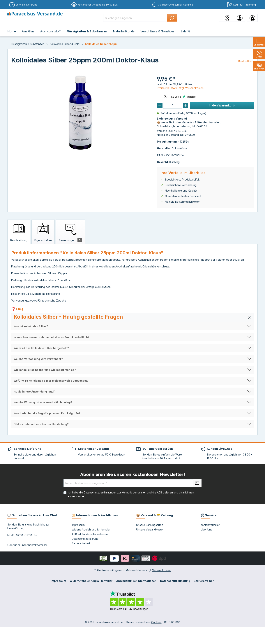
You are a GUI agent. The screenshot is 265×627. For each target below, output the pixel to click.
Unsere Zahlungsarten (149, 524)
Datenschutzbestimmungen (100, 492)
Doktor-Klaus (246, 61)
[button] (132, 317)
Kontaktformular (37, 545)
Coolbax (156, 622)
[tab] (18, 232)
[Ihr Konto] (240, 18)
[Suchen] (172, 18)
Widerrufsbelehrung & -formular (91, 529)
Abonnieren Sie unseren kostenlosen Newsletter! (132, 474)
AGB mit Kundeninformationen (90, 534)
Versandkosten (161, 570)
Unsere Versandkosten (150, 529)
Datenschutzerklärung (85, 538)
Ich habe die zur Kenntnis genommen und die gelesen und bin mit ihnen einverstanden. (131, 494)
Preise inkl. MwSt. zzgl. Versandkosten (180, 88)
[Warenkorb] (252, 18)
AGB (159, 492)
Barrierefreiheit (81, 543)
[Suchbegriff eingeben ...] (135, 18)
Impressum (78, 524)
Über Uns (206, 529)
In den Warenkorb (222, 105)
